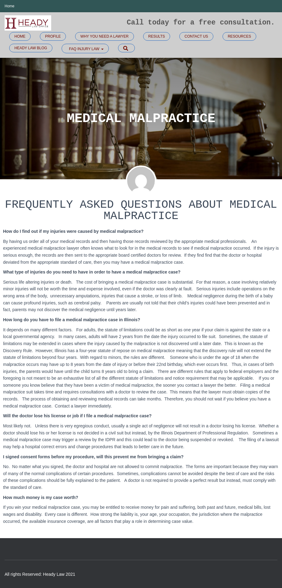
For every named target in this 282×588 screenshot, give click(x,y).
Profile (53, 36)
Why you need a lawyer (104, 36)
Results (156, 36)
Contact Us (196, 36)
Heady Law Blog (30, 48)
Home (9, 6)
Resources (239, 36)
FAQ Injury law (86, 49)
